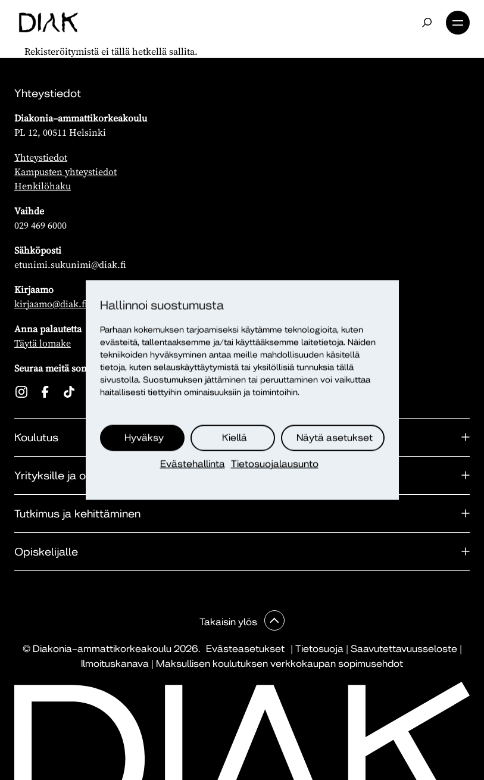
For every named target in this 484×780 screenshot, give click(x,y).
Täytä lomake (42, 343)
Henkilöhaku (42, 185)
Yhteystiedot (40, 157)
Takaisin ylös (229, 622)
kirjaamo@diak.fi (51, 303)
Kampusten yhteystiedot (65, 171)
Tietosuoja (319, 648)
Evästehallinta (192, 464)
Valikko (458, 23)
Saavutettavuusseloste (404, 648)
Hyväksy (144, 438)
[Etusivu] (48, 23)
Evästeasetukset (245, 648)
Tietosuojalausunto (274, 464)
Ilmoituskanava (115, 663)
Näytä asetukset (334, 438)
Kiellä (234, 438)
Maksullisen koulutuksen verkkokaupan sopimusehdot (279, 663)
